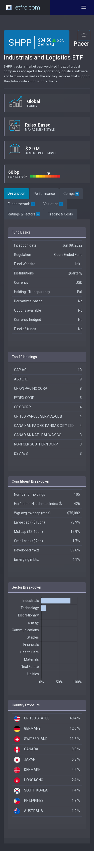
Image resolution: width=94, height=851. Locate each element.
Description (16, 193)
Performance (44, 194)
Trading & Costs (60, 214)
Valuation (53, 204)
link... (78, 264)
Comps (71, 194)
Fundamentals (21, 204)
